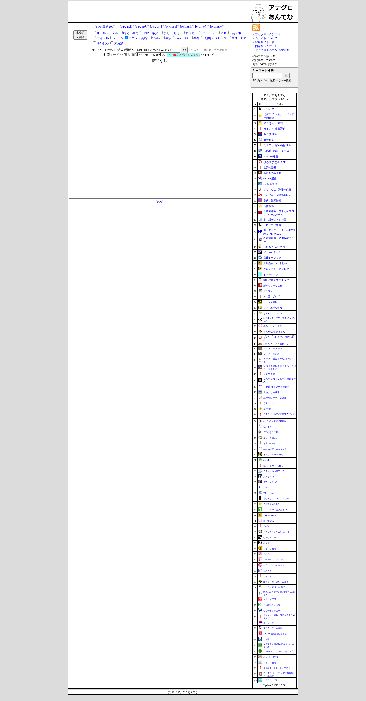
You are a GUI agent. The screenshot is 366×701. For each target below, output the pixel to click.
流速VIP (267, 409)
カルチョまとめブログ (276, 268)
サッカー (191, 33)
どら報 (266, 639)
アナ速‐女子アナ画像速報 (276, 386)
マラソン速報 (269, 663)
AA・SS (182, 38)
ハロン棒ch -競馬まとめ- (275, 510)
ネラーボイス (271, 274)
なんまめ (267, 427)
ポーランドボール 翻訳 (274, 587)
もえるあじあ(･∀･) (274, 246)
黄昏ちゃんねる (270, 482)
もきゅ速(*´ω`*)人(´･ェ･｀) (276, 532)
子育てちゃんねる (271, 504)
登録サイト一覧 (265, 42)
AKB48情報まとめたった (275, 634)
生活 (168, 38)
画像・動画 (239, 38)
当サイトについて (266, 38)
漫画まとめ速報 (271, 392)
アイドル (103, 38)
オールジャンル (107, 33)
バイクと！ (268, 576)
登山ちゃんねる (272, 252)
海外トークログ (272, 257)
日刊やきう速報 (270, 432)
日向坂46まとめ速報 (274, 219)
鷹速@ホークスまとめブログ (276, 668)
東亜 (223, 33)
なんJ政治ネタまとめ (274, 331)
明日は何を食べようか (276, 279)
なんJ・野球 (171, 33)
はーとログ (268, 623)
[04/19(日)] (172, 26)
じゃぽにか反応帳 (271, 605)
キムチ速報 (270, 134)
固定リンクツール (266, 46)
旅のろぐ (267, 571)
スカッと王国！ (270, 599)
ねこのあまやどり (271, 610)
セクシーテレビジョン (273, 565)
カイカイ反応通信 (274, 128)
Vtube (156, 38)
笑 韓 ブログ (271, 296)
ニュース (209, 33)
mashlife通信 (270, 184)
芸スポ (236, 33)
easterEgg (267, 460)
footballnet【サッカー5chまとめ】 (278, 651)
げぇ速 (266, 543)
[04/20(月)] (157, 26)
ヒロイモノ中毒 (272, 225)
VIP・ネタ (151, 33)
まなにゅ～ (268, 554)
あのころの (268, 477)
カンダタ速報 (270, 302)
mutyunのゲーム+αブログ (275, 449)
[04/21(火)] (142, 26)
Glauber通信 (270, 178)
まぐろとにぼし (270, 680)
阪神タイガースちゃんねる (276, 582)
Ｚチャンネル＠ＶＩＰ (273, 471)
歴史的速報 (269, 374)
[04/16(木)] (217, 26)
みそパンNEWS (270, 657)
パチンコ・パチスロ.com (276, 344)
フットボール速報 (272, 307)
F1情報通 (268, 206)
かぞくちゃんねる (272, 285)
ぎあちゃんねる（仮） (273, 454)
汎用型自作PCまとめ (275, 263)
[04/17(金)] (202, 26)
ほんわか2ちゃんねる (273, 466)
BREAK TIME (269, 515)
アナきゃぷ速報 (273, 123)
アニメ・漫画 (138, 38)
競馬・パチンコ (215, 38)
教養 (196, 38)
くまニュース (269, 403)
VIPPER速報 (270, 156)
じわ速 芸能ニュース (276, 151)
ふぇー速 (267, 487)
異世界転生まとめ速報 (275, 398)
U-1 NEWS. (270, 109)
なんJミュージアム (273, 313)
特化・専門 (130, 33)
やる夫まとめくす (274, 162)
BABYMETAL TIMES (273, 560)
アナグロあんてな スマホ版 (272, 50)
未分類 (118, 43)
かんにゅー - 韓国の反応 (277, 195)
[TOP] (160, 201)
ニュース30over (270, 438)
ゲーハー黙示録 (271, 354)
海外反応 (103, 43)
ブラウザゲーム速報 (272, 628)
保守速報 (268, 140)
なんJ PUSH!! (269, 443)
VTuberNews (268, 493)
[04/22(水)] (127, 26)
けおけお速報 (269, 537)
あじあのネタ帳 (272, 173)
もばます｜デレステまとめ (276, 498)
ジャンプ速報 (269, 549)
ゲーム (118, 38)
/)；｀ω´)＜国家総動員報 (274, 421)
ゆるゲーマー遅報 (272, 326)
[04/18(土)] (187, 26)
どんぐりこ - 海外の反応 (277, 189)
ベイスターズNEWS (273, 348)
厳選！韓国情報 (272, 200)
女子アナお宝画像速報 (277, 145)
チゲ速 (266, 526)
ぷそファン (269, 291)
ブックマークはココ (267, 34)
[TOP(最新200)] (105, 26)
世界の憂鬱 (269, 167)
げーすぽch (268, 521)
